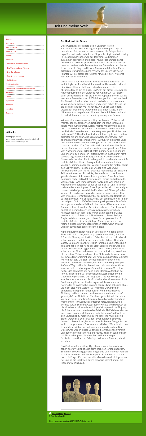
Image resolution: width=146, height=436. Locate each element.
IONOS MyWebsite (78, 421)
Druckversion (56, 414)
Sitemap (67, 414)
